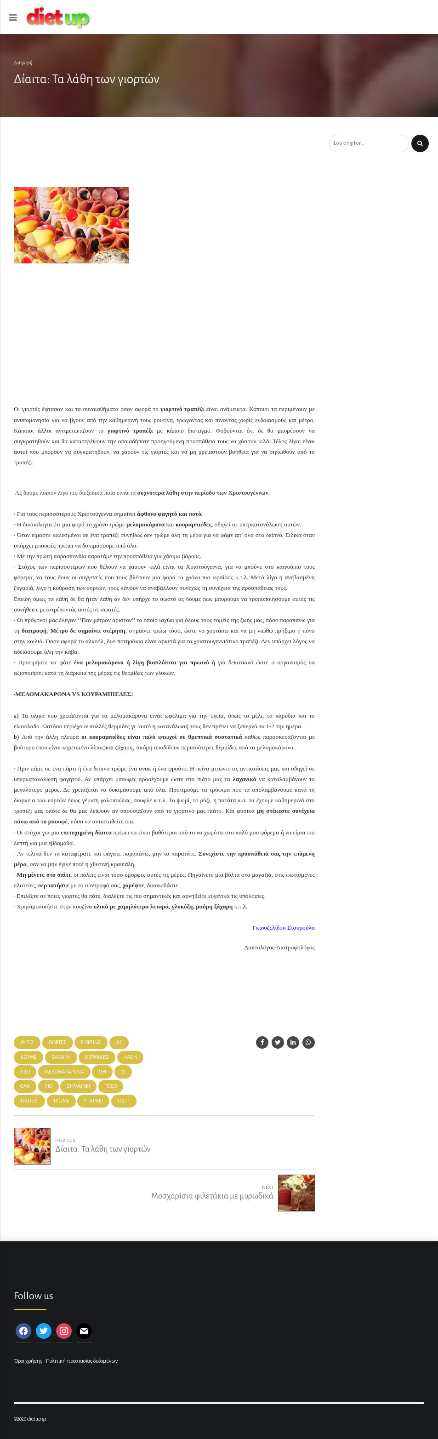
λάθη (130, 1057)
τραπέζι (29, 1100)
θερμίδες (97, 1057)
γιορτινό (91, 1042)
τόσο (111, 1086)
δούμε (28, 1057)
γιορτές (58, 1042)
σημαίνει (78, 1086)
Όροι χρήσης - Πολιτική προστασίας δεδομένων (66, 1361)
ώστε (124, 1100)
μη (102, 1071)
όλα (25, 1086)
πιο (48, 1086)
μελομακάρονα (64, 1071)
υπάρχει (93, 1100)
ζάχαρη (61, 1057)
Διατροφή (23, 62)
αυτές (27, 1042)
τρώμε (61, 1100)
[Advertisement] (167, 159)
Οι (123, 1071)
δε (119, 1042)
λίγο (25, 1071)
